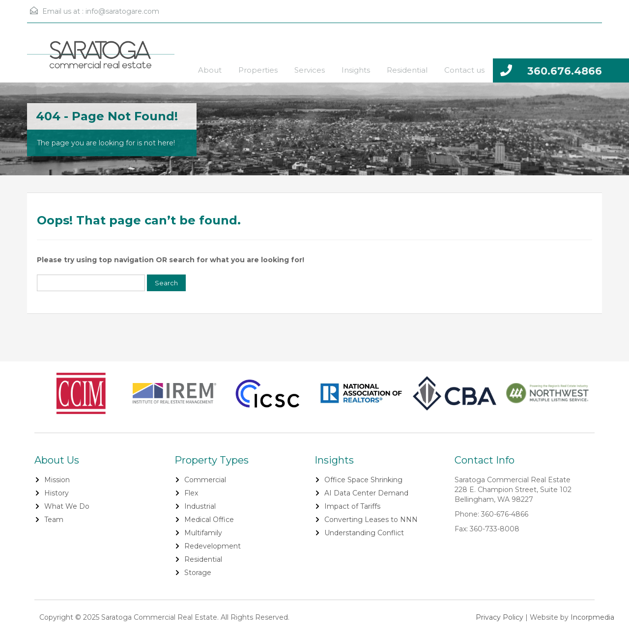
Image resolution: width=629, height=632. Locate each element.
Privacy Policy (499, 617)
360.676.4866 (564, 71)
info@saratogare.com (122, 11)
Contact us (464, 70)
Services (309, 70)
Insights (356, 70)
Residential (407, 70)
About (210, 70)
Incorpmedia (592, 617)
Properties (258, 70)
